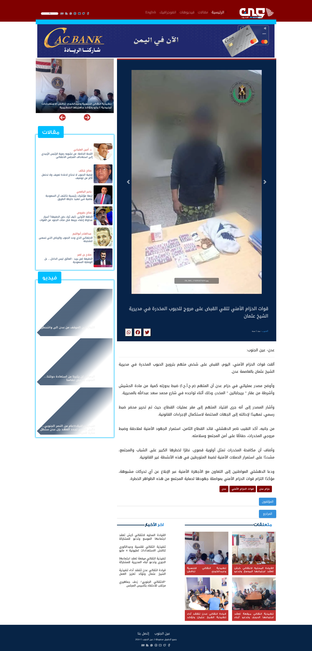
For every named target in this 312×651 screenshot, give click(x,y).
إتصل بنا (143, 633)
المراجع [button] (267, 514)
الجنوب (265, 331)
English (150, 12)
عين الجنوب (162, 633)
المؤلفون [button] (267, 502)
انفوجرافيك (167, 12)
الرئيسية (217, 12)
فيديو (49, 278)
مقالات (203, 12)
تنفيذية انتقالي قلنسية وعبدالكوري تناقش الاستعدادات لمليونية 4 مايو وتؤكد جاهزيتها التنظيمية (77, 105)
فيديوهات (187, 12)
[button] (128, 182)
